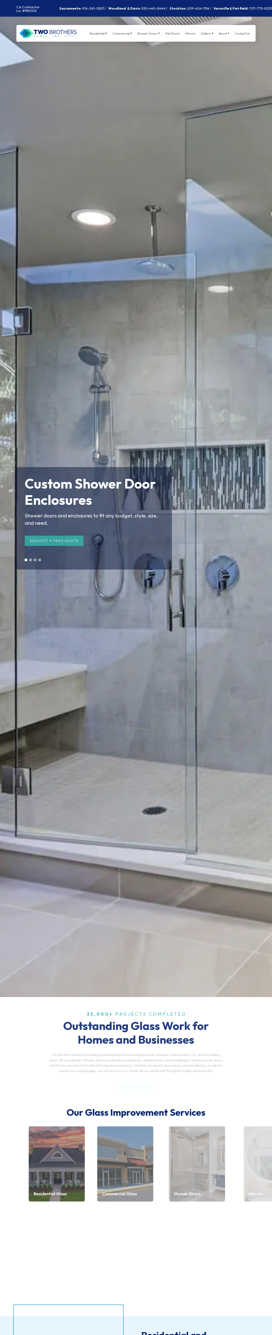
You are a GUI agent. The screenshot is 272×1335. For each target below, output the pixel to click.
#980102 (29, 10)
